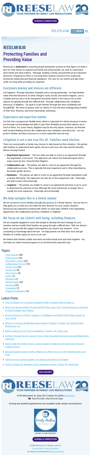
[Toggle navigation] (77, 31)
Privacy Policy (37, 448)
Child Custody (11, 255)
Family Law (10, 270)
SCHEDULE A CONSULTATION (45, 21)
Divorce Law (11, 267)
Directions (70, 395)
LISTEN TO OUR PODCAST (45, 433)
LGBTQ (8, 276)
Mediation (10, 279)
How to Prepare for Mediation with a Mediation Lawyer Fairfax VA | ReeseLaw (42, 364)
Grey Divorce (11, 273)
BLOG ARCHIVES (45, 372)
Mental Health (12, 282)
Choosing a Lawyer (14, 261)
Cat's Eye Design (58, 452)
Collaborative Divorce (15, 264)
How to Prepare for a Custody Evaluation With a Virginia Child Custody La (39, 302)
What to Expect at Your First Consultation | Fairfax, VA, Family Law (36, 331)
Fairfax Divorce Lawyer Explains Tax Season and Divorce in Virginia (36, 359)
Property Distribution (15, 291)
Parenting (9, 285)
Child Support (11, 258)
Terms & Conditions (51, 448)
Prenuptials (10, 288)
